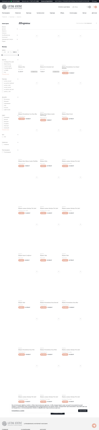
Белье (84, 13)
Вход (76, 7)
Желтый (6, 125)
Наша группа (84, 413)
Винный (6, 121)
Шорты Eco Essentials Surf (45, 64)
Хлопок (6, 107)
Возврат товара (25, 419)
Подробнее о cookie (18, 410)
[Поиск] (94, 1)
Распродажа (6, 13)
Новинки (18, 13)
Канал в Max (84, 416)
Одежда (52, 13)
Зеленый (6, 127)
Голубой (6, 123)
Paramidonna (62, 68)
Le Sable (6, 70)
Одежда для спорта (7, 39)
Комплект (5, 37)
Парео (4, 41)
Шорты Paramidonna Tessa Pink (26, 334)
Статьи (4, 415)
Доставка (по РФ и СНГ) (8, 417)
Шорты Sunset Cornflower (24, 244)
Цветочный (7, 109)
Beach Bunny (7, 64)
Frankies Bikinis (8, 68)
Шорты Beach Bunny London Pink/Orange (46, 110)
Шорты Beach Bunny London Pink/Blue (25, 156)
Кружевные (7, 103)
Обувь (62, 13)
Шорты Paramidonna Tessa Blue (67, 289)
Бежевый (6, 117)
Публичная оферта (26, 417)
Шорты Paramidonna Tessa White (47, 334)
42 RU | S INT (7, 85)
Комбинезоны (6, 35)
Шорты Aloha (42, 155)
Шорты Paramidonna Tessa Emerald (48, 289)
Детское (94, 13)
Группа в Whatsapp (86, 422)
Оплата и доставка (64, 7)
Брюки (4, 26)
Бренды (28, 13)
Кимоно (4, 33)
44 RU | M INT (7, 87)
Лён (5, 105)
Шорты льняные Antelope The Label (68, 155)
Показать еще (58, 395)
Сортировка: (80, 23)
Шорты (20, 62)
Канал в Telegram (85, 419)
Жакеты (4, 31)
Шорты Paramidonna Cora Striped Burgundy (67, 65)
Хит (5, 136)
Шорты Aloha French (64, 109)
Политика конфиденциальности (49, 425)
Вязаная (6, 101)
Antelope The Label (9, 61)
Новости (4, 414)
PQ (5, 72)
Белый (6, 119)
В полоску (7, 99)
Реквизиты (24, 414)
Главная (4, 17)
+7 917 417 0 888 (34, 1)
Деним (4, 29)
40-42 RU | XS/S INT (9, 83)
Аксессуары (73, 13)
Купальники (40, 13)
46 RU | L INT (7, 91)
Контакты (23, 415)
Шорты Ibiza (21, 64)
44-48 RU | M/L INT (9, 89)
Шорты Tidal (42, 244)
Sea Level (20, 66)
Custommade (7, 66)
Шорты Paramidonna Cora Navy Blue (26, 110)
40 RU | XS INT (7, 81)
